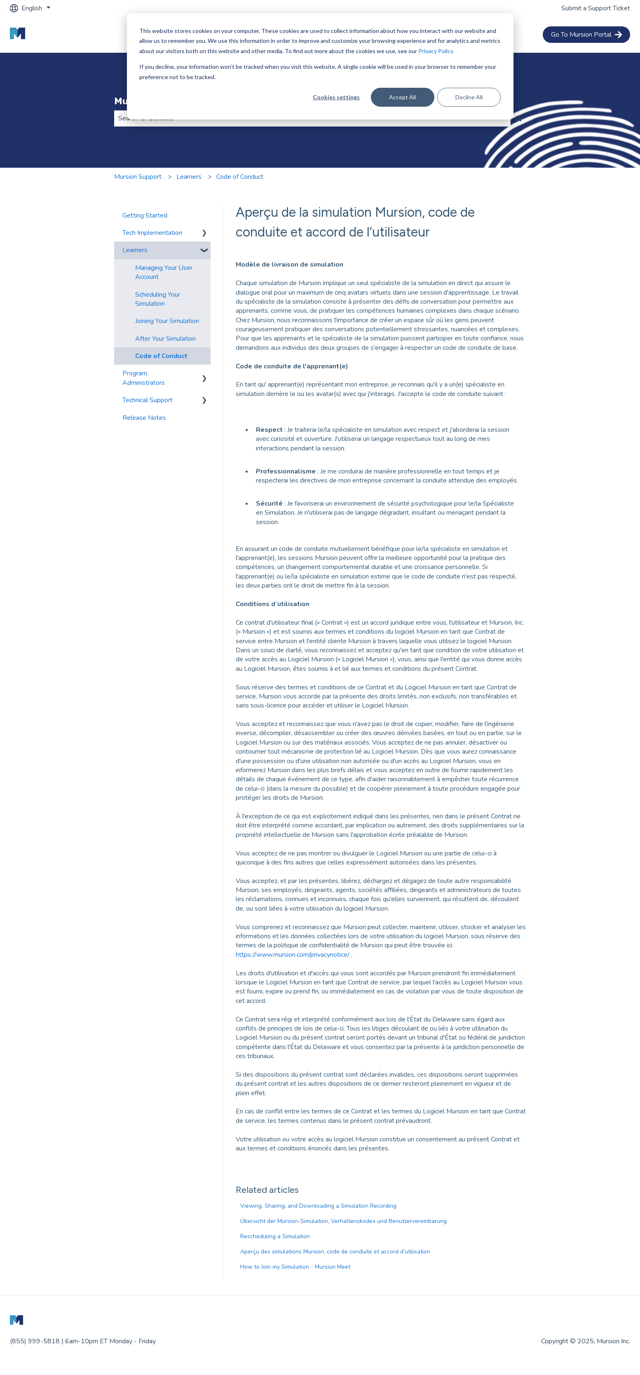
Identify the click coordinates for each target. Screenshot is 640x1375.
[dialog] (320, 66)
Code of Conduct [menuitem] (161, 356)
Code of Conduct (239, 176)
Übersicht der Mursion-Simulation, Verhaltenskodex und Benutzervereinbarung (343, 1221)
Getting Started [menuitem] (144, 215)
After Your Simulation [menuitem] (165, 338)
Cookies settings (336, 97)
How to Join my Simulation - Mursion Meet (295, 1267)
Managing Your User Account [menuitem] (163, 272)
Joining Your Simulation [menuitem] (167, 321)
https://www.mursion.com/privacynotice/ (293, 954)
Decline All (469, 97)
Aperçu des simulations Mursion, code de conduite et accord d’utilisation (335, 1252)
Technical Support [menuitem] (147, 400)
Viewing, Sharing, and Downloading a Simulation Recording (318, 1206)
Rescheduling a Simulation (275, 1236)
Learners (189, 176)
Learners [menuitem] (135, 250)
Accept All (402, 97)
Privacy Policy (435, 50)
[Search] (518, 118)
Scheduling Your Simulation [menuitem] (157, 299)
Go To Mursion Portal (586, 34)
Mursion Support (138, 176)
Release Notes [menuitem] (144, 417)
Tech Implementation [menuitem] (152, 232)
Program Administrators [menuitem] (143, 378)
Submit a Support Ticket (595, 8)
